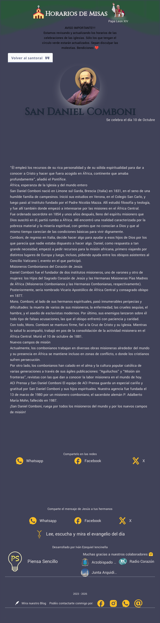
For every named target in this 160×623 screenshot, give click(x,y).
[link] (29, 461)
